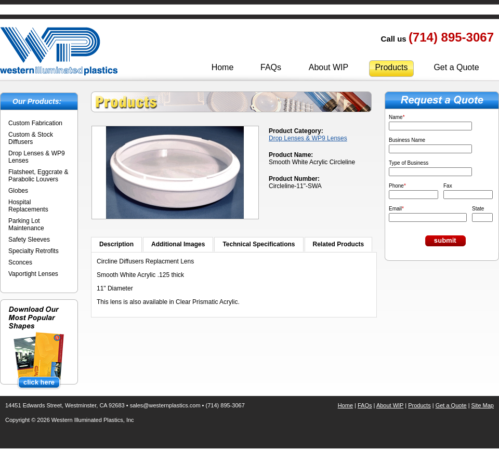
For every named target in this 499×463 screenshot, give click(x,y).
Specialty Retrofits (33, 251)
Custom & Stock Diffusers (30, 138)
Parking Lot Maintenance (26, 224)
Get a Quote (456, 67)
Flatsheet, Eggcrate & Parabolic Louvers (38, 175)
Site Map (482, 405)
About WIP (328, 67)
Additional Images (178, 244)
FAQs (270, 67)
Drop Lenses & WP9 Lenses (308, 138)
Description (116, 244)
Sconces (20, 262)
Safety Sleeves (29, 239)
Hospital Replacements (28, 206)
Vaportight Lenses (33, 273)
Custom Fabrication (35, 123)
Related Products (338, 244)
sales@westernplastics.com (165, 405)
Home (223, 67)
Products (391, 67)
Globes (18, 190)
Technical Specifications (258, 244)
